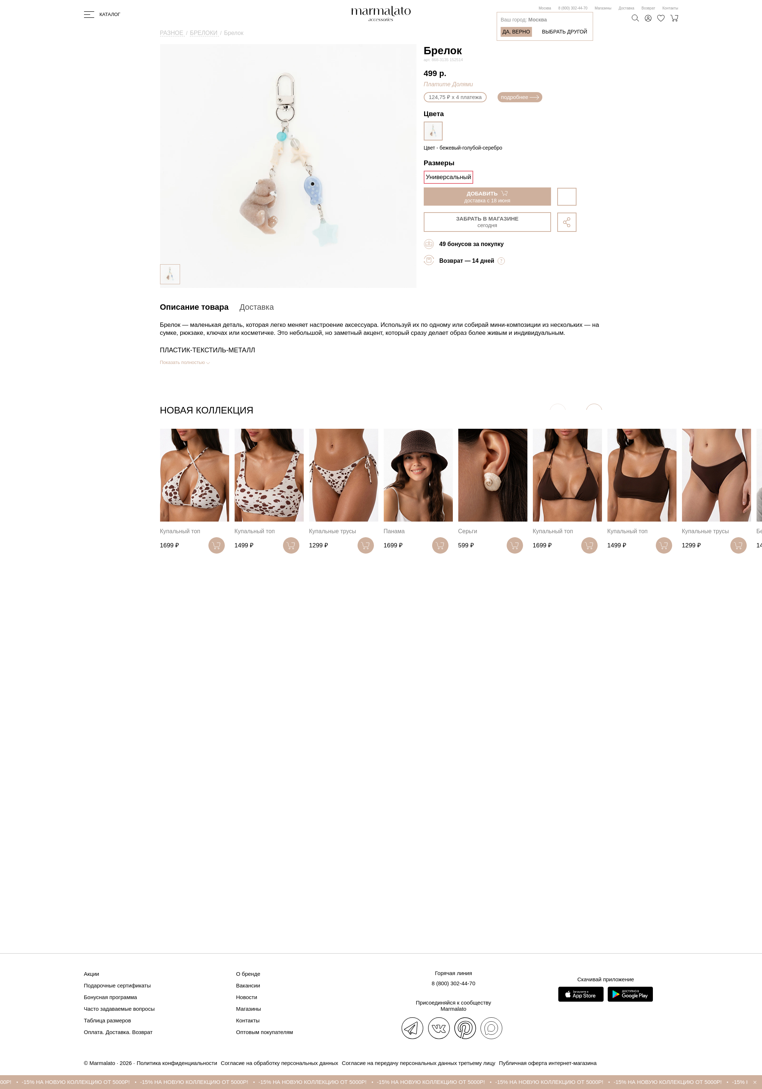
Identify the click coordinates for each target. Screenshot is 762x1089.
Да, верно (516, 32)
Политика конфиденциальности (177, 1063)
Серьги (467, 531)
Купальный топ (180, 531)
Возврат (648, 8)
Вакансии (248, 985)
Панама (394, 531)
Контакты (670, 8)
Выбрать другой (564, 32)
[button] (594, 412)
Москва (545, 8)
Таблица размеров (107, 1020)
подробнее (520, 97)
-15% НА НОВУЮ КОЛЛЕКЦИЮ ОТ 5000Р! (86, 1082)
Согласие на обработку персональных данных (279, 1063)
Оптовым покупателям (264, 1032)
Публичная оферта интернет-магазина (548, 1063)
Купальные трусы (332, 531)
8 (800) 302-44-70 (572, 8)
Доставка (626, 8)
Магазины (603, 8)
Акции (91, 974)
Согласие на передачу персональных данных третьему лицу (418, 1063)
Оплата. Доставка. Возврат (118, 1032)
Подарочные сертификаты (117, 985)
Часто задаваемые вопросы (119, 1009)
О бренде (248, 974)
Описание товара (194, 307)
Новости (246, 997)
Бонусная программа (110, 997)
